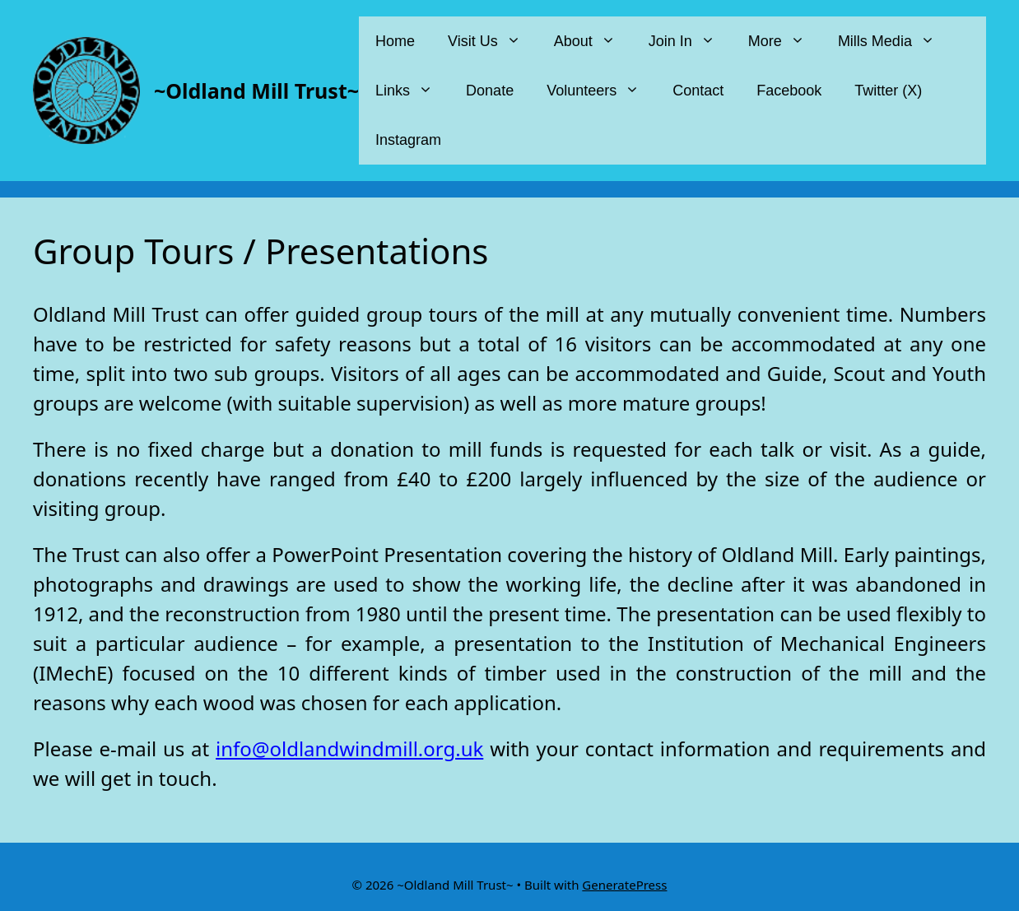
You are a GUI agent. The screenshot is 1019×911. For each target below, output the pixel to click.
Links (412, 90)
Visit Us (492, 41)
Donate (490, 90)
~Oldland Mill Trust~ (256, 91)
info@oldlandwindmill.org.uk (349, 748)
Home (395, 41)
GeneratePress (624, 884)
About (593, 41)
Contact (698, 90)
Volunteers (601, 90)
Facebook (788, 90)
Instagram (408, 140)
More (784, 41)
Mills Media (895, 41)
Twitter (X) (888, 90)
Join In (690, 41)
